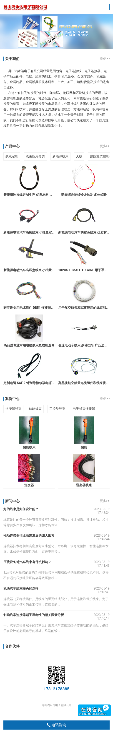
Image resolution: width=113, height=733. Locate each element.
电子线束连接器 (84, 409)
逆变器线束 (13, 409)
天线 (79, 156)
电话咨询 (56, 725)
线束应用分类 (35, 156)
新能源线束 (60, 156)
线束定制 (11, 156)
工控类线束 (57, 409)
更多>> (105, 58)
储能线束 (35, 409)
